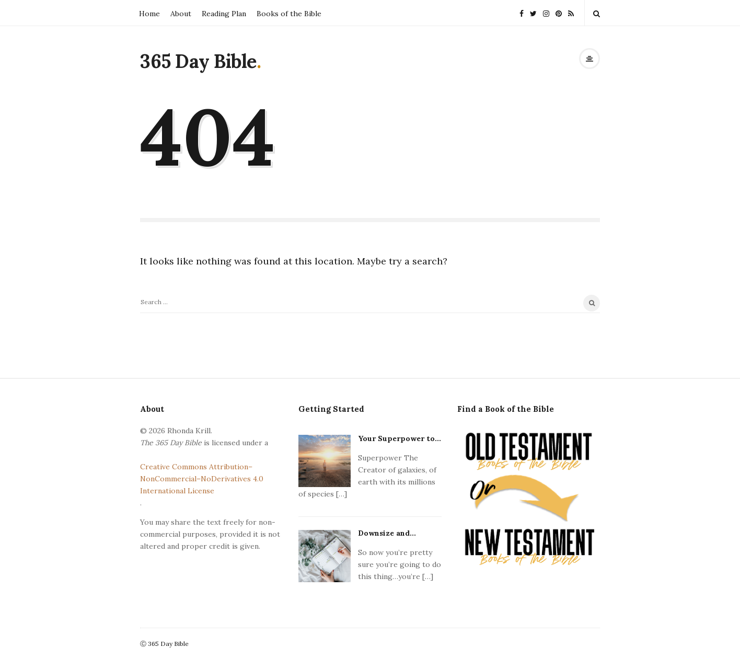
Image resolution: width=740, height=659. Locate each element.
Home (149, 13)
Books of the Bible (289, 13)
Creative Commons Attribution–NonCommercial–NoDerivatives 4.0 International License (201, 478)
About (180, 13)
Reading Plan (224, 13)
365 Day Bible (198, 61)
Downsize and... (387, 533)
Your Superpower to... (399, 438)
